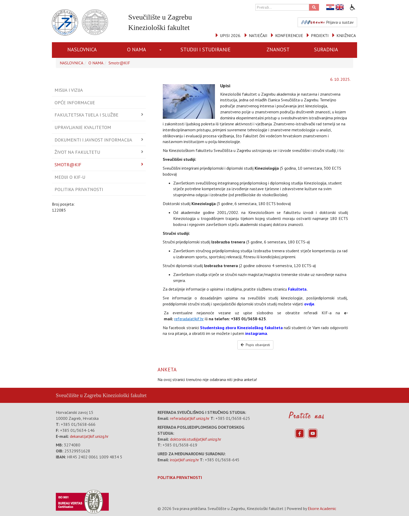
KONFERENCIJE (289, 35)
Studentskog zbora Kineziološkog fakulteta (241, 327)
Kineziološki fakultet (124, 395)
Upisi (225, 86)
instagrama (256, 333)
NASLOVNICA (82, 49)
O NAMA (136, 49)
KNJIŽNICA (346, 35)
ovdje (309, 303)
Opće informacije (75, 103)
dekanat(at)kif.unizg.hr (89, 436)
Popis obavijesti (255, 344)
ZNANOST (278, 49)
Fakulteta (297, 289)
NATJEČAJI (258, 35)
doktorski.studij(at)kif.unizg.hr (195, 439)
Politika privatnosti (79, 189)
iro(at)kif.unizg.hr (184, 459)
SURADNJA (326, 49)
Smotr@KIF (119, 62)
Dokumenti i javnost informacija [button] (93, 140)
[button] (161, 50)
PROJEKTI (320, 35)
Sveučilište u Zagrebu (78, 395)
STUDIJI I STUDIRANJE (206, 49)
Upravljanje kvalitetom (83, 127)
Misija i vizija (69, 90)
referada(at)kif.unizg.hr (189, 418)
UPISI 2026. (230, 35)
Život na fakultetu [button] (77, 152)
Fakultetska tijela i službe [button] (86, 115)
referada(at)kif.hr (189, 318)
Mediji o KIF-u (70, 177)
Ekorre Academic (322, 508)
